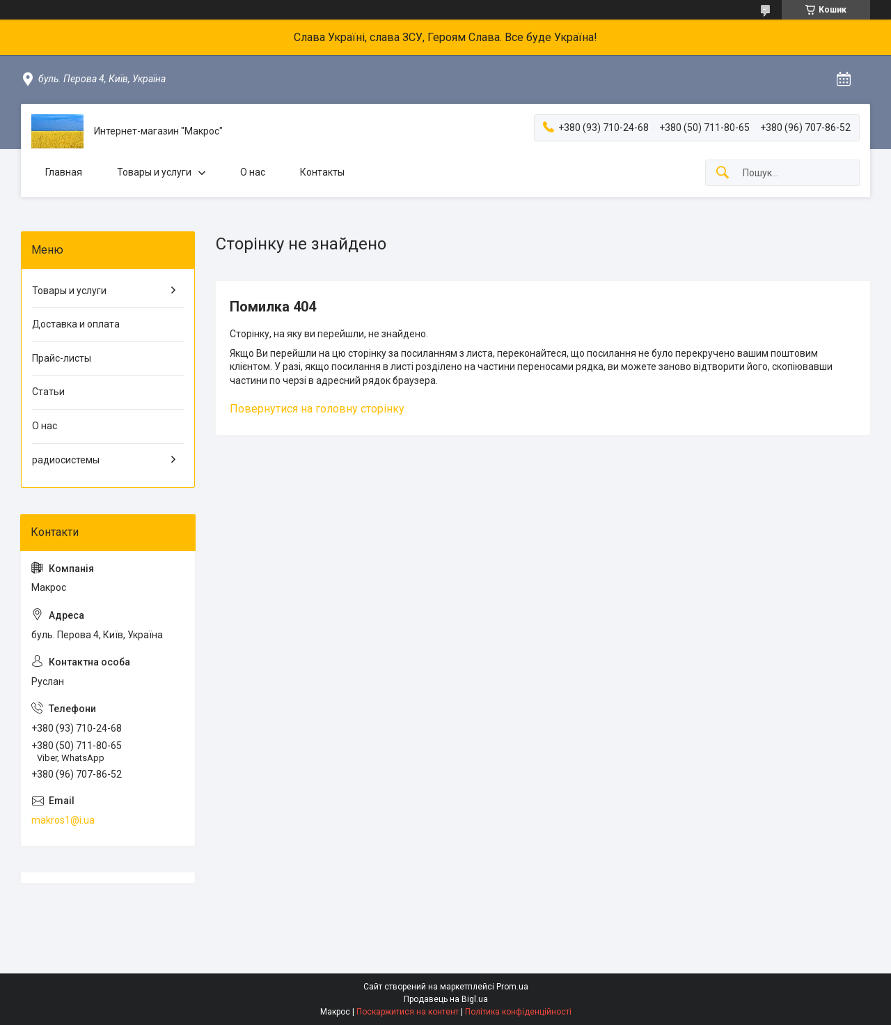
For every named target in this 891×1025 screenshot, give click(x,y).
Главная (63, 172)
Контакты (322, 172)
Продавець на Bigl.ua (446, 999)
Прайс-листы (61, 358)
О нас (252, 172)
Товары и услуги (154, 172)
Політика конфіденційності (518, 1012)
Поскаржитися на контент (407, 1012)
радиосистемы (66, 459)
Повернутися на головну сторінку (317, 408)
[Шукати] (722, 173)
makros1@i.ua (63, 820)
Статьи (48, 391)
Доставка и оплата (76, 324)
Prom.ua (512, 987)
